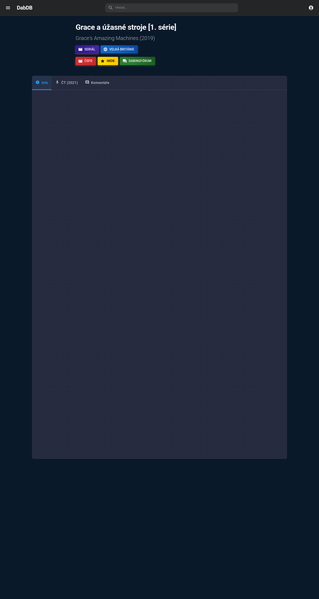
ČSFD (85, 61)
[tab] (66, 95)
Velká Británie (118, 49)
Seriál (86, 49)
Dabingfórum (137, 61)
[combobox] (70, 277)
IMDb (107, 61)
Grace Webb (66, 237)
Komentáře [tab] (97, 95)
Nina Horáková (238, 237)
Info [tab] (41, 95)
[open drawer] (8, 7)
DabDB (24, 8)
